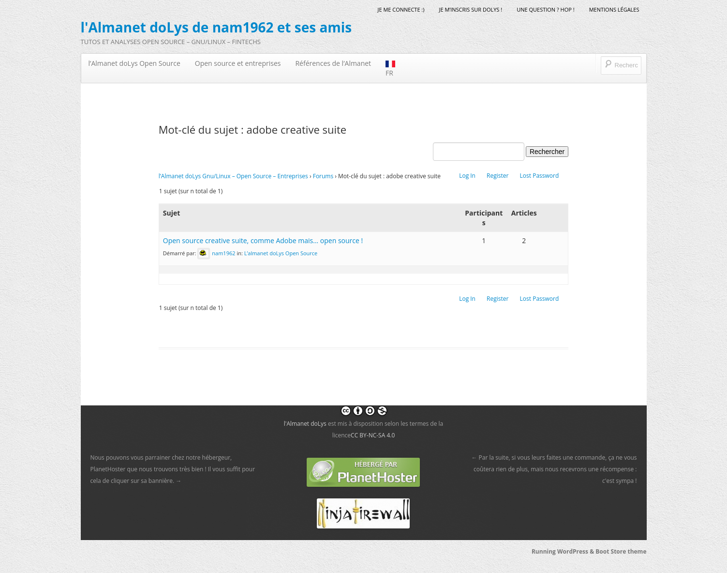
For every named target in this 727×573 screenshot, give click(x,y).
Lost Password (539, 175)
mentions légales (614, 9)
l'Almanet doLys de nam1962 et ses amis (216, 27)
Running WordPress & (563, 551)
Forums (323, 176)
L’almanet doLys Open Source (281, 252)
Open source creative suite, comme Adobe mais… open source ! (263, 240)
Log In (467, 175)
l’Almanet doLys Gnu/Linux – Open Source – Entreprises (233, 176)
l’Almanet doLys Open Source (134, 63)
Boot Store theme (620, 551)
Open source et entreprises (238, 63)
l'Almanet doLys (305, 423)
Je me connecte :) (400, 9)
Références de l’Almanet (333, 63)
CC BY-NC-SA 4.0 (373, 435)
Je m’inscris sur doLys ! (471, 9)
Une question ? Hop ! (545, 9)
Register (497, 175)
